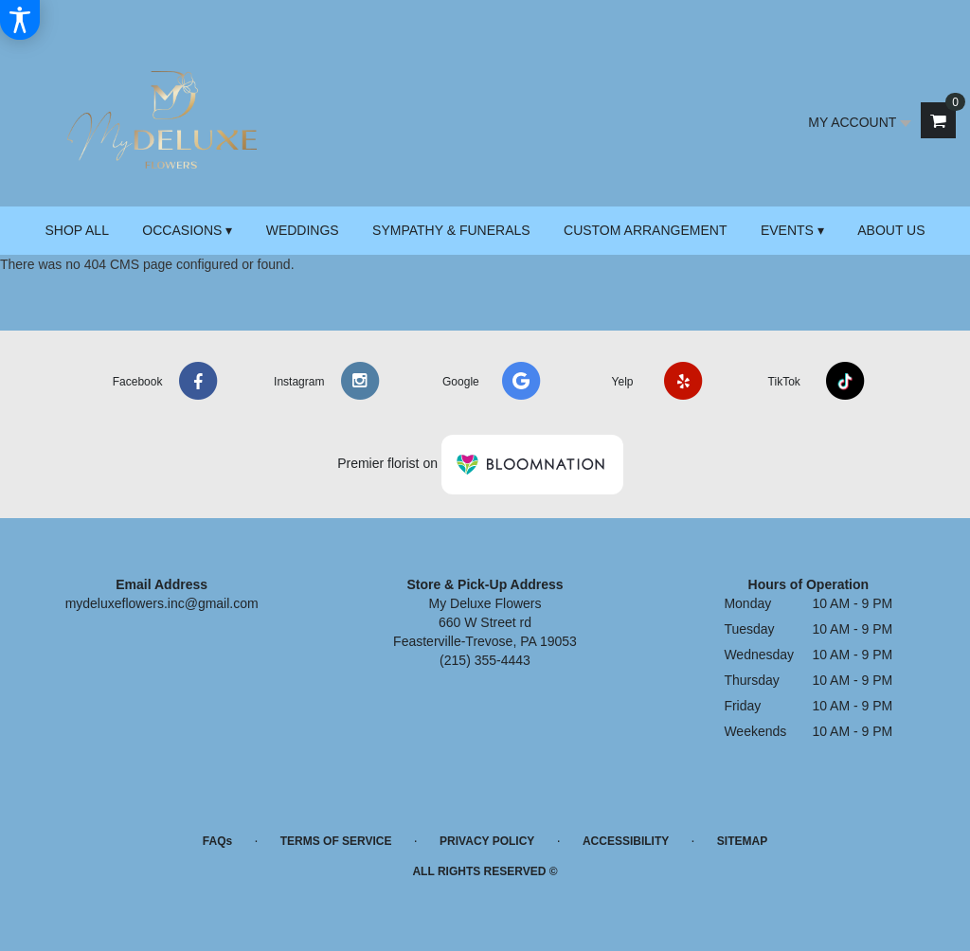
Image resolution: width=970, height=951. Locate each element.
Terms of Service (336, 841)
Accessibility (626, 841)
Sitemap (742, 841)
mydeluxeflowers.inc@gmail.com (162, 603)
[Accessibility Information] (20, 20)
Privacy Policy (487, 841)
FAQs (217, 841)
